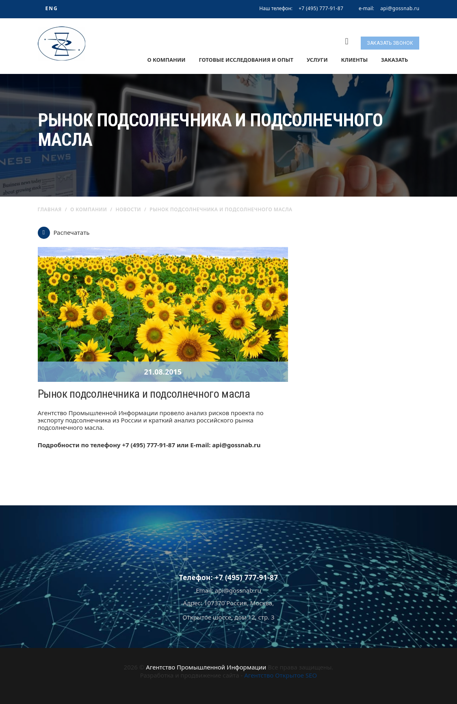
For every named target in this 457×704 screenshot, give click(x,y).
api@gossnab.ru (399, 8)
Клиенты (354, 59)
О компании (166, 59)
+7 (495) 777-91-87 (321, 8)
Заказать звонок (390, 43)
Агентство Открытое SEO (280, 675)
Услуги (317, 59)
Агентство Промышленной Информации (206, 667)
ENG (51, 8)
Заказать (394, 59)
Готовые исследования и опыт (246, 59)
